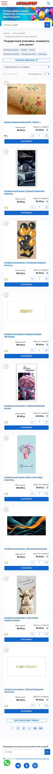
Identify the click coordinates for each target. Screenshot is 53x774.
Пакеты (32, 50)
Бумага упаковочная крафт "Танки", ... (22, 122)
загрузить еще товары (26, 720)
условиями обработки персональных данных (32, 758)
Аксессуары (42, 54)
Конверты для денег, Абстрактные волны (25, 549)
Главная (7, 33)
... (29, 728)
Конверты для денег (11, 50)
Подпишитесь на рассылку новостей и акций (25, 747)
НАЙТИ (47, 25)
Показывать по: (35, 74)
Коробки (24, 50)
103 (40, 728)
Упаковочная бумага (11, 54)
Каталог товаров (19, 33)
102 (35, 728)
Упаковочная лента (28, 54)
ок (47, 751)
